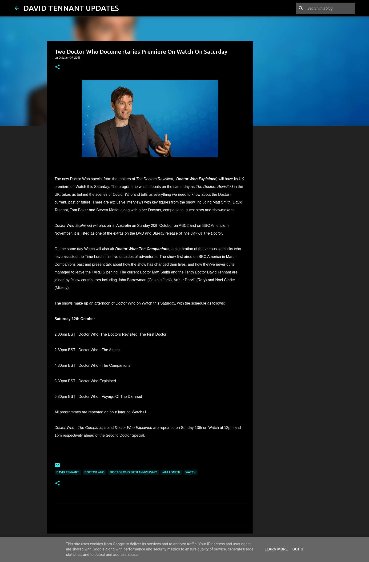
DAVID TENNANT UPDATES (71, 8)
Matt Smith (171, 472)
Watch (190, 472)
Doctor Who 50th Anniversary (133, 472)
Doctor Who (94, 472)
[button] (57, 67)
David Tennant (67, 472)
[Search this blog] (330, 8)
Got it (298, 549)
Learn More (276, 549)
